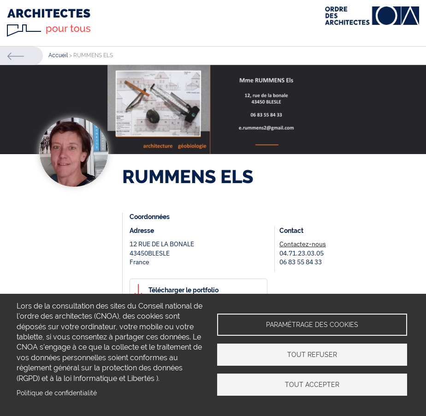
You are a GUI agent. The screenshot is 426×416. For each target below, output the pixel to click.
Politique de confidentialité (57, 393)
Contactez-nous (302, 244)
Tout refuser (312, 354)
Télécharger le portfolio (183, 290)
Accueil (58, 55)
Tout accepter (312, 384)
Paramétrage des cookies (312, 324)
